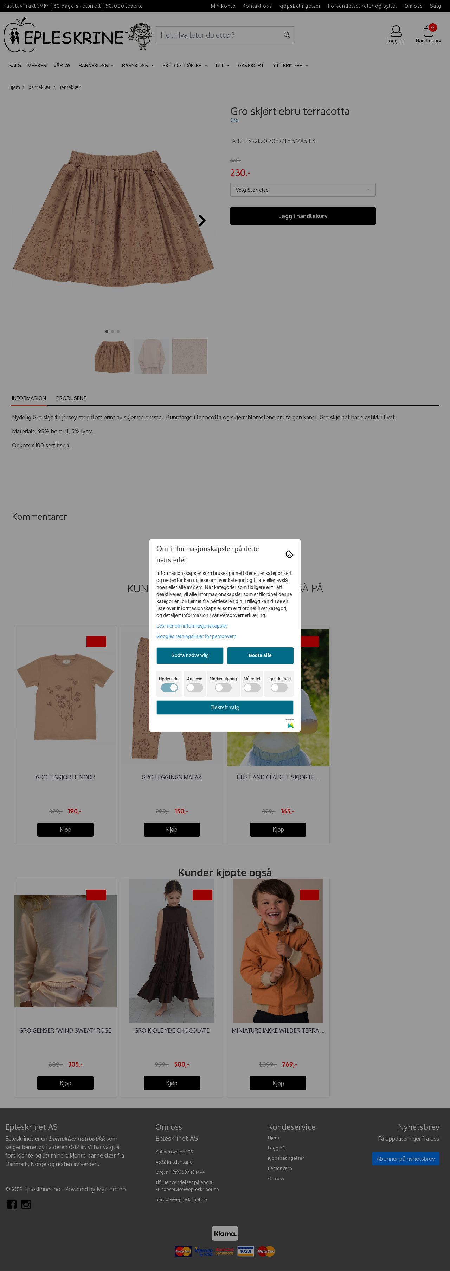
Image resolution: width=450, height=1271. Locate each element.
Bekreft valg (225, 707)
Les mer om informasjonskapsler (191, 626)
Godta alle (260, 655)
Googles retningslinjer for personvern (196, 636)
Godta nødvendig (190, 655)
